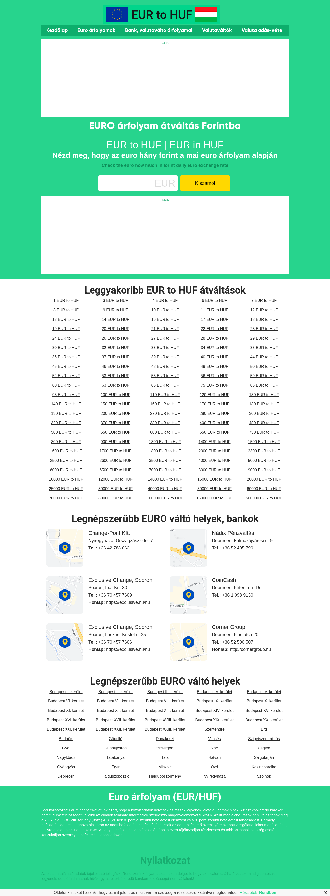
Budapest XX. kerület (264, 720)
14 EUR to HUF (115, 319)
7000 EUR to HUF (165, 470)
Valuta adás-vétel (262, 30)
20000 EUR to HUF (264, 479)
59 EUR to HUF (264, 376)
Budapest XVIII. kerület (165, 720)
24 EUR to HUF (66, 338)
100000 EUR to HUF (165, 498)
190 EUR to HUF (66, 413)
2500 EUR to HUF (66, 460)
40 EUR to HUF (214, 357)
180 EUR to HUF (264, 404)
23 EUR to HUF (264, 329)
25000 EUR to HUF (66, 489)
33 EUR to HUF (165, 348)
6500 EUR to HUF (116, 470)
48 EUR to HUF (165, 366)
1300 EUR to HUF (165, 442)
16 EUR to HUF (165, 319)
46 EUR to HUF (115, 366)
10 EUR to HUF (165, 310)
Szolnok (264, 776)
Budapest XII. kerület (115, 710)
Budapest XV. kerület (264, 710)
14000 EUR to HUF (165, 479)
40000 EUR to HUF (165, 489)
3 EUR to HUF (115, 301)
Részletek (248, 892)
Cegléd (264, 748)
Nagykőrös (66, 757)
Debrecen (65, 776)
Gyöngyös (66, 767)
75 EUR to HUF (214, 385)
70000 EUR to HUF (66, 498)
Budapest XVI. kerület (66, 720)
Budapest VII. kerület (115, 701)
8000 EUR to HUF (215, 470)
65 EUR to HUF (165, 385)
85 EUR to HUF (264, 385)
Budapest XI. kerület (66, 710)
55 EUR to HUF (165, 376)
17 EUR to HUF (214, 319)
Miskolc (164, 767)
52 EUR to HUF (66, 376)
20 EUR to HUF (115, 329)
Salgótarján (264, 757)
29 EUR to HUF (264, 338)
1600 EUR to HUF (66, 451)
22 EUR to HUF (214, 329)
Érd (264, 729)
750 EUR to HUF (264, 432)
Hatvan (214, 757)
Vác (214, 748)
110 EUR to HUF (165, 395)
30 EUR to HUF (66, 348)
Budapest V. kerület (264, 692)
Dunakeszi (165, 739)
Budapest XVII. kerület (115, 720)
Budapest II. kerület (115, 692)
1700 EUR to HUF (116, 451)
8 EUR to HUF (66, 310)
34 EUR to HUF (214, 348)
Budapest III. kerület (165, 692)
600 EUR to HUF (165, 432)
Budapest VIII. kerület (165, 701)
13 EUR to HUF (66, 319)
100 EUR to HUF (115, 395)
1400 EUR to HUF (215, 442)
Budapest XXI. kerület (66, 729)
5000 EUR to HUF (264, 460)
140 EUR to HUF (66, 404)
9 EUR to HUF (115, 310)
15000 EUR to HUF (214, 479)
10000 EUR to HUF (66, 479)
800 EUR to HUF (66, 442)
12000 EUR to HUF (115, 479)
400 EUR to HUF (214, 423)
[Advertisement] (165, 80)
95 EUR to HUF (66, 395)
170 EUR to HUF (214, 404)
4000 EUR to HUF (215, 460)
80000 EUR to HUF (115, 498)
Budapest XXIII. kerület (165, 729)
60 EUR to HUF (66, 385)
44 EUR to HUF (264, 357)
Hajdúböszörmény (165, 776)
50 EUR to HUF (264, 366)
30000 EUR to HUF (115, 489)
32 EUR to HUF (115, 348)
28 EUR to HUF (214, 338)
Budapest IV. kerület (214, 692)
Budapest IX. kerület (214, 701)
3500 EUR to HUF (165, 460)
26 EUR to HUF (115, 338)
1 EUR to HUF (66, 301)
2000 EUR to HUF (215, 451)
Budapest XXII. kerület (115, 729)
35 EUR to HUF (264, 348)
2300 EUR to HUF (264, 451)
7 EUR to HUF (264, 301)
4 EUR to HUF (165, 301)
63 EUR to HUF (115, 385)
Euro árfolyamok (96, 30)
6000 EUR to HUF (66, 470)
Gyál (66, 748)
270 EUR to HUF (165, 413)
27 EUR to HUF (165, 338)
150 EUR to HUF (115, 404)
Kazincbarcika (264, 767)
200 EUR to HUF (115, 413)
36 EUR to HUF (66, 357)
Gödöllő (115, 739)
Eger (115, 767)
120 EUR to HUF (214, 395)
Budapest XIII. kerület (165, 710)
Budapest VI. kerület (66, 701)
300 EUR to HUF (264, 413)
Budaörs (66, 739)
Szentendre (214, 729)
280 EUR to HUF (214, 413)
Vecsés (214, 739)
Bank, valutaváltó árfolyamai (158, 30)
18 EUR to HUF (264, 319)
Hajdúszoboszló (116, 776)
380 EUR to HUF (165, 423)
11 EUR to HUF (214, 310)
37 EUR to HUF (115, 357)
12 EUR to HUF (264, 310)
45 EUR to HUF (66, 366)
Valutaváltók (217, 30)
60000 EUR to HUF (264, 489)
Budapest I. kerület (65, 692)
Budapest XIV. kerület (214, 710)
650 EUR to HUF (214, 432)
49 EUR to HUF (214, 366)
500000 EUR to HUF (264, 498)
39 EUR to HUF (165, 357)
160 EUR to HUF (165, 404)
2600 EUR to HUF (116, 460)
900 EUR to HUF (115, 442)
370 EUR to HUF (115, 423)
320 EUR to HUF (66, 423)
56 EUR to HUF (214, 376)
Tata (165, 757)
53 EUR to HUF (115, 376)
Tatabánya (115, 757)
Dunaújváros (115, 748)
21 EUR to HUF (165, 329)
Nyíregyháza (214, 776)
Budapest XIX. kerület (214, 720)
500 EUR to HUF (66, 432)
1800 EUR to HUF (165, 451)
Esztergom (165, 748)
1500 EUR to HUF (264, 442)
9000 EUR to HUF (264, 470)
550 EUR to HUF (115, 432)
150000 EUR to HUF (214, 498)
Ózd (214, 767)
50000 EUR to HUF (214, 489)
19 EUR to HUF (66, 329)
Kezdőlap (57, 30)
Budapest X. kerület (264, 701)
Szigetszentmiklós (264, 739)
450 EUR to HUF (264, 423)
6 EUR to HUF (214, 301)
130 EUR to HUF (264, 395)
